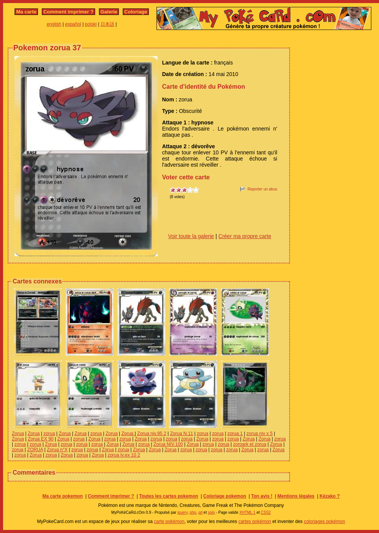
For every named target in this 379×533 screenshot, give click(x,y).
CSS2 (266, 512)
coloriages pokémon (324, 521)
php (193, 512)
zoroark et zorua (249, 444)
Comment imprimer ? (68, 12)
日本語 (107, 24)
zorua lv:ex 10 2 (123, 455)
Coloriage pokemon (224, 496)
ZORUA (35, 449)
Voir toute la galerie (191, 236)
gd (200, 512)
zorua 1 (235, 433)
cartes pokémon (254, 521)
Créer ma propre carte (244, 236)
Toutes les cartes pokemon (168, 496)
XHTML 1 (247, 512)
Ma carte (26, 12)
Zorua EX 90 (40, 439)
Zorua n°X (57, 449)
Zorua (18, 433)
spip (211, 512)
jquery (182, 512)
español (73, 24)
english (54, 24)
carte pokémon (169, 521)
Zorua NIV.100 (168, 444)
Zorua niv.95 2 (151, 433)
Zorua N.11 (181, 433)
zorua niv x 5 (260, 433)
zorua (49, 433)
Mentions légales (296, 496)
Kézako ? (330, 496)
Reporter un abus (262, 189)
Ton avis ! (261, 496)
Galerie (109, 12)
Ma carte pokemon (62, 496)
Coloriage (135, 12)
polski (91, 24)
